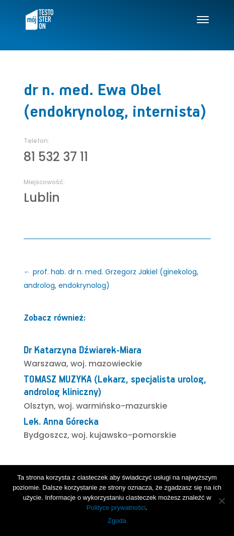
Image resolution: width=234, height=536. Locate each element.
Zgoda (117, 520)
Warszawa (45, 363)
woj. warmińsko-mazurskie (112, 406)
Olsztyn (39, 406)
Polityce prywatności (116, 507)
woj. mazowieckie (106, 363)
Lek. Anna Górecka (61, 422)
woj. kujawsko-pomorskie (123, 435)
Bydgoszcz (45, 435)
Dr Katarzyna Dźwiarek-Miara (82, 350)
